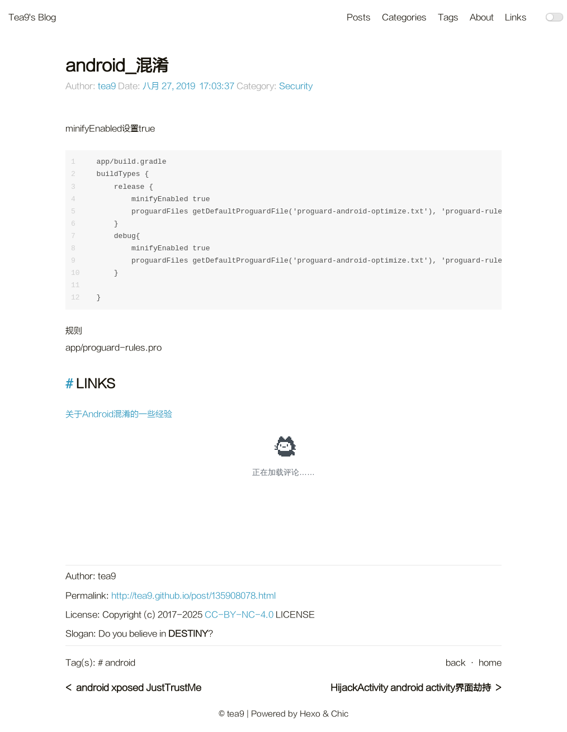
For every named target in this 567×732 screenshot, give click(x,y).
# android (116, 663)
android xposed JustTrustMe (138, 688)
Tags (448, 17)
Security (296, 86)
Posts (359, 17)
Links (516, 17)
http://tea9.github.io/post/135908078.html (193, 596)
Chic (339, 714)
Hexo (310, 714)
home (490, 663)
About (482, 17)
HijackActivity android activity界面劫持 (410, 688)
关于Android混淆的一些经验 (118, 414)
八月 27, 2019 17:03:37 (188, 86)
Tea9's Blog (32, 17)
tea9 (107, 86)
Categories (404, 17)
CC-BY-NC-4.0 (239, 615)
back (456, 663)
